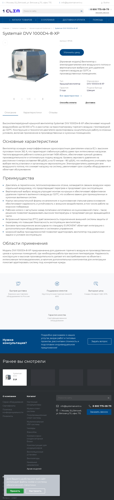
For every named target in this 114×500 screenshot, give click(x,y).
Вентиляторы (33, 458)
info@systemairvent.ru (71, 2)
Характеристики (32, 112)
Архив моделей (34, 469)
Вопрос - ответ (10, 498)
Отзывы (53, 112)
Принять (15, 491)
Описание (10, 112)
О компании (9, 396)
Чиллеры (31, 428)
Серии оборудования (13, 402)
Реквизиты (8, 416)
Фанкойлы (32, 432)
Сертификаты (9, 406)
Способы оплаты (68, 103)
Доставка (90, 103)
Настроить (35, 491)
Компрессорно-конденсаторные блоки (35, 439)
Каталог (31, 396)
